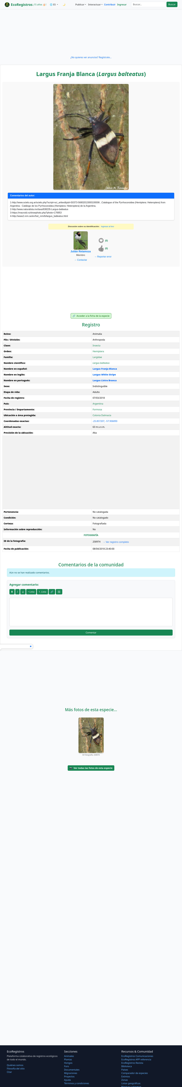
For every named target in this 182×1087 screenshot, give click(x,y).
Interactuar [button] (94, 4)
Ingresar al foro (107, 226)
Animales (69, 1056)
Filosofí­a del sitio (16, 1068)
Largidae (97, 357)
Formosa (97, 409)
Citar (9, 1072)
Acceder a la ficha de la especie (91, 316)
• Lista (31, 591)
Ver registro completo (116, 542)
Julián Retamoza (81, 251)
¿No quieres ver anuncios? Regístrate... (90, 57)
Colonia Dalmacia (102, 415)
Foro (66, 1066)
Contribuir (109, 4)
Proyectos (69, 1076)
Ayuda (67, 1079)
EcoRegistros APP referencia (136, 1059)
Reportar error (102, 256)
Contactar (80, 260)
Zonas (124, 1079)
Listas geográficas (130, 1083)
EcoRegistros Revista (132, 1062)
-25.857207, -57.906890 (105, 421)
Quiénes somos (15, 1065)
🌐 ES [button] (53, 4)
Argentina (98, 403)
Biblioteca (126, 1066)
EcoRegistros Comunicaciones (137, 1056)
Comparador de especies (134, 1073)
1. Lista (42, 591)
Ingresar (122, 4)
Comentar (91, 632)
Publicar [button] (79, 4)
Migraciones (70, 1073)
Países (124, 1069)
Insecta (96, 345)
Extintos (125, 1076)
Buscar (172, 4)
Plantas (68, 1059)
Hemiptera (98, 351)
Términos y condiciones (76, 1083)
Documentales (71, 1069)
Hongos (68, 1062)
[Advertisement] (91, 32)
